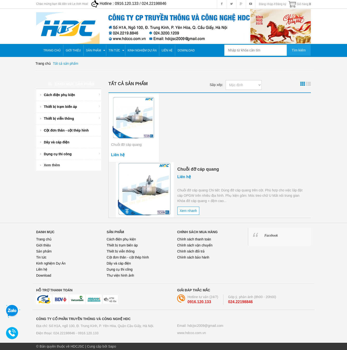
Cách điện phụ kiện (121, 239)
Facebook (271, 235)
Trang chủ (44, 239)
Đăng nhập (266, 4)
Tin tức (41, 257)
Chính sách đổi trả (191, 251)
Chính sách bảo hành (193, 257)
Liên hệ (41, 269)
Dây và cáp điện (119, 263)
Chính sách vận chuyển (195, 245)
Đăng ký (281, 4)
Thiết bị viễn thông (121, 251)
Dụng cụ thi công (120, 269)
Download (43, 275)
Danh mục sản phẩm (71, 84)
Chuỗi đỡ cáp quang (126, 145)
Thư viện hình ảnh (120, 275)
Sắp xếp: (216, 85)
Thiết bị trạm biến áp (122, 245)
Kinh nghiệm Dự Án (51, 263)
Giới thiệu (43, 245)
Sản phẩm (44, 251)
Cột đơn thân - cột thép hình (128, 257)
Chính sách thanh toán (194, 239)
